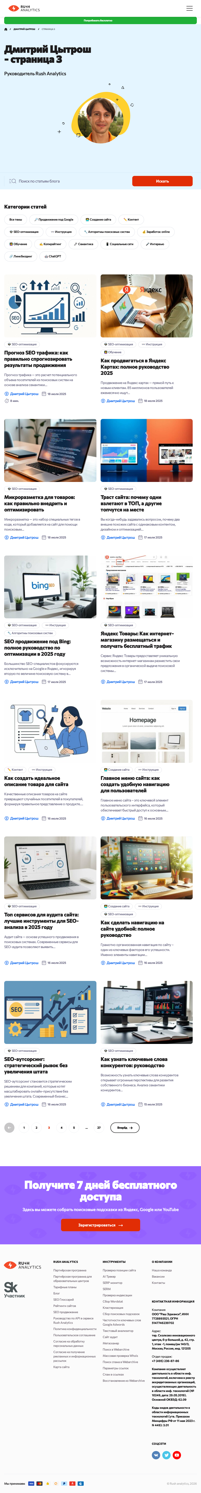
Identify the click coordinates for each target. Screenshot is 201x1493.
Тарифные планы (64, 1287)
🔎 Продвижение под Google (53, 219)
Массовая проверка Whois (120, 1355)
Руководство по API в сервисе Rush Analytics (73, 1320)
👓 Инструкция (61, 231)
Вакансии (158, 1276)
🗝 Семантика (83, 244)
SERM (107, 1289)
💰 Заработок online (156, 231)
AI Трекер (109, 1276)
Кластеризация (113, 1307)
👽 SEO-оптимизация (23, 231)
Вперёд (125, 1127)
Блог (56, 1293)
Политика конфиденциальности (74, 1329)
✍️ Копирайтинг (50, 244)
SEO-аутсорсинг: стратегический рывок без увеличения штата (35, 1065)
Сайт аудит (110, 1337)
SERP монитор (112, 1282)
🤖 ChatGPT (53, 256)
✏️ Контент (131, 219)
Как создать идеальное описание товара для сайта (36, 781)
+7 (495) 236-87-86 (165, 1361)
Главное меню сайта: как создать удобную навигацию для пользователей (135, 784)
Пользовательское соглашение (74, 1335)
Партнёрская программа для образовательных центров (72, 1279)
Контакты (158, 1282)
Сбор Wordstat (113, 1301)
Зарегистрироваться (97, 1225)
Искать (162, 181)
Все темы (15, 219)
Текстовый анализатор (118, 1330)
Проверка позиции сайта (119, 1270)
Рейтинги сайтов (64, 1306)
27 (99, 1127)
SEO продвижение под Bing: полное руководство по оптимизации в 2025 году (37, 647)
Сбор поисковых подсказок (121, 1314)
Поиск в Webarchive (116, 1349)
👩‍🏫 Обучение (18, 244)
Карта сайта (61, 1367)
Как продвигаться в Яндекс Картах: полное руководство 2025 (135, 366)
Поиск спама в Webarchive (120, 1362)
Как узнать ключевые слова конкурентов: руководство (134, 1062)
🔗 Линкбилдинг (20, 256)
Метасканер (111, 1343)
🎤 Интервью (155, 244)
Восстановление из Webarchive (124, 1380)
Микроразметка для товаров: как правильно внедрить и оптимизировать (39, 503)
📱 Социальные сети (119, 244)
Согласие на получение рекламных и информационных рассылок (74, 1356)
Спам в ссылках (113, 1374)
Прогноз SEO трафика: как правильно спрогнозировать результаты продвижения (38, 358)
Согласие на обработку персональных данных (69, 1343)
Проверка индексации (117, 1295)
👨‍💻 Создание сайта (98, 219)
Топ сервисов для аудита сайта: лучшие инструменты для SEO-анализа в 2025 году (41, 920)
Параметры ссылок (116, 1368)
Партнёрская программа (69, 1270)
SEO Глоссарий (63, 1299)
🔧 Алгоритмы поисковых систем (107, 231)
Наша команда (162, 1270)
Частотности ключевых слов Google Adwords (122, 1322)
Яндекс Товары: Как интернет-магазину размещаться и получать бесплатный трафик (137, 639)
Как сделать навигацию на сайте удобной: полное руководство (132, 928)
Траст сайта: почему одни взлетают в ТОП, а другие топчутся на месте (131, 503)
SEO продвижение (65, 1312)
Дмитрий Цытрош (24, 394)
